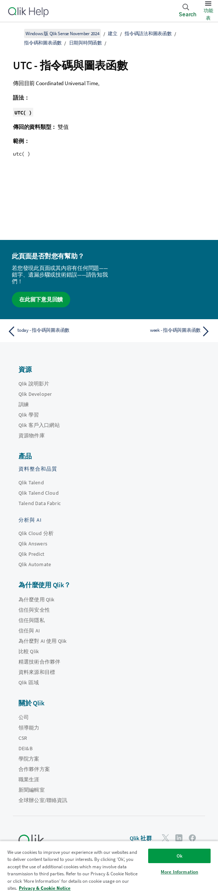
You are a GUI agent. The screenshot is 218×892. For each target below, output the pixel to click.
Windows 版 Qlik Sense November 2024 (62, 33)
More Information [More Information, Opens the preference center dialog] (179, 872)
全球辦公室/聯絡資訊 (43, 800)
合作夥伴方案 (34, 769)
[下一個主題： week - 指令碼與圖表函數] (161, 331)
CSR (22, 738)
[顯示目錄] (14, 33)
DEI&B (25, 748)
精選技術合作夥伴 (39, 661)
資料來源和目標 (36, 672)
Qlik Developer (35, 394)
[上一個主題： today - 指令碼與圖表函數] (56, 331)
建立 (112, 33)
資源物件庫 (31, 435)
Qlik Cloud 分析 (36, 533)
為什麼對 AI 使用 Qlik (42, 641)
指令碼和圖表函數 (43, 43)
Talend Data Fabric (39, 503)
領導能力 (29, 727)
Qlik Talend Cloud (38, 493)
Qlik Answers (32, 543)
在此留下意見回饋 (41, 299)
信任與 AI (29, 630)
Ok (180, 856)
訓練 (23, 404)
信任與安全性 (34, 610)
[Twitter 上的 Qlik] (165, 837)
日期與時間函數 (85, 43)
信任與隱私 (31, 620)
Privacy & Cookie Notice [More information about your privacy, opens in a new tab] (45, 888)
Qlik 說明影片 (33, 383)
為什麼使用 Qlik (36, 599)
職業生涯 (29, 779)
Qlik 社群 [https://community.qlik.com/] (141, 838)
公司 (23, 717)
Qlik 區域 (28, 682)
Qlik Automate (34, 564)
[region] (109, 866)
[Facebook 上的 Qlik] (192, 837)
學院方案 (29, 758)
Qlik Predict (31, 554)
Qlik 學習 (28, 414)
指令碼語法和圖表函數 (148, 33)
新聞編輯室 (31, 789)
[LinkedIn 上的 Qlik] (178, 837)
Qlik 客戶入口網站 (39, 425)
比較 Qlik (28, 651)
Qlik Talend (31, 482)
